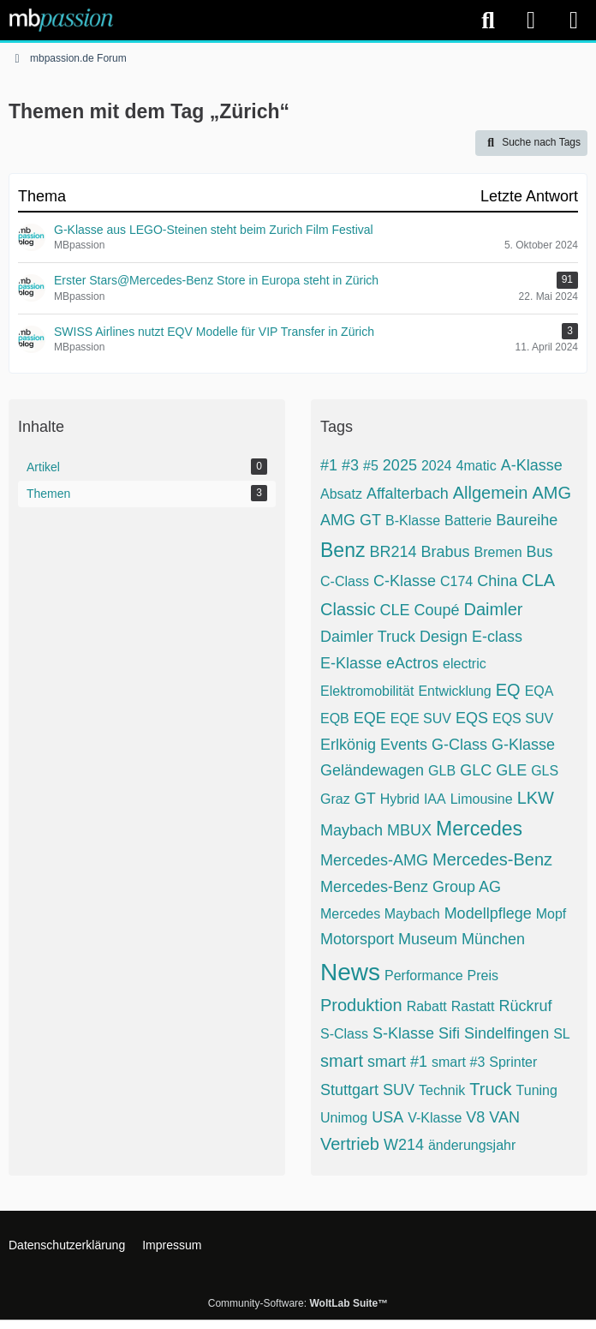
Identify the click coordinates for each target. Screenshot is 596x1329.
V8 (475, 1117)
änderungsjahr (472, 1145)
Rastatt (473, 1006)
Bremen (498, 552)
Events (403, 744)
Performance (423, 975)
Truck (490, 1089)
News (350, 972)
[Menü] (574, 20)
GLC (476, 770)
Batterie (468, 520)
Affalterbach (408, 493)
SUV (398, 1090)
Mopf (551, 914)
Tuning (536, 1090)
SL (561, 1034)
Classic (347, 609)
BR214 (392, 551)
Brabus (444, 551)
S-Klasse (403, 1033)
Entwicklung (454, 691)
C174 (456, 581)
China (497, 581)
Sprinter (513, 1062)
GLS (544, 770)
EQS (472, 718)
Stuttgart (349, 1090)
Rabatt (427, 1006)
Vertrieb (349, 1143)
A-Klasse (532, 465)
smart (341, 1060)
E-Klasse (351, 663)
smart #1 (397, 1061)
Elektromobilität (367, 691)
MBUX (409, 830)
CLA (538, 580)
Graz (335, 799)
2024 (436, 465)
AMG (551, 492)
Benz (342, 550)
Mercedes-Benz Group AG (410, 886)
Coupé (436, 610)
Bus (540, 551)
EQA (539, 691)
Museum (427, 939)
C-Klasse (404, 581)
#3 (350, 465)
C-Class (344, 581)
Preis (483, 975)
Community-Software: (298, 1303)
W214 (404, 1144)
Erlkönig (348, 744)
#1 (328, 465)
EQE (370, 718)
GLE (511, 770)
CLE (394, 610)
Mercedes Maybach (380, 914)
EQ (508, 689)
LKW (535, 797)
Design (444, 636)
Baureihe (526, 520)
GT (365, 798)
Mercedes (479, 828)
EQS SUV (522, 718)
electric (464, 663)
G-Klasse (523, 744)
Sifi (449, 1033)
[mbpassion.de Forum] (61, 20)
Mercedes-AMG (374, 860)
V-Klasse (435, 1117)
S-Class (344, 1034)
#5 (370, 465)
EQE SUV (420, 718)
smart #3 (458, 1062)
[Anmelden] (531, 20)
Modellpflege (488, 913)
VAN (504, 1117)
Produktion (361, 1005)
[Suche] (488, 20)
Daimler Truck (367, 636)
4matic (476, 465)
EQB (334, 718)
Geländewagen (372, 770)
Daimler (493, 609)
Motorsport (357, 939)
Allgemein (490, 492)
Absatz (341, 494)
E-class (497, 636)
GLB (442, 770)
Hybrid (400, 799)
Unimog (343, 1117)
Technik (442, 1090)
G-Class (459, 744)
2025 (400, 465)
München (493, 939)
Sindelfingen (506, 1033)
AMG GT (350, 520)
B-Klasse (412, 520)
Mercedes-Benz (492, 859)
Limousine (481, 799)
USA (387, 1117)
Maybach (351, 830)
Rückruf (524, 1006)
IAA (435, 799)
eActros (412, 663)
